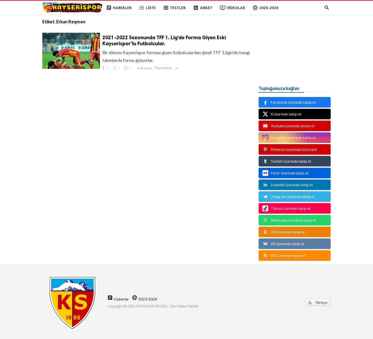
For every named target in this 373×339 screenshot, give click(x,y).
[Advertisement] (295, 44)
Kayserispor (163, 68)
